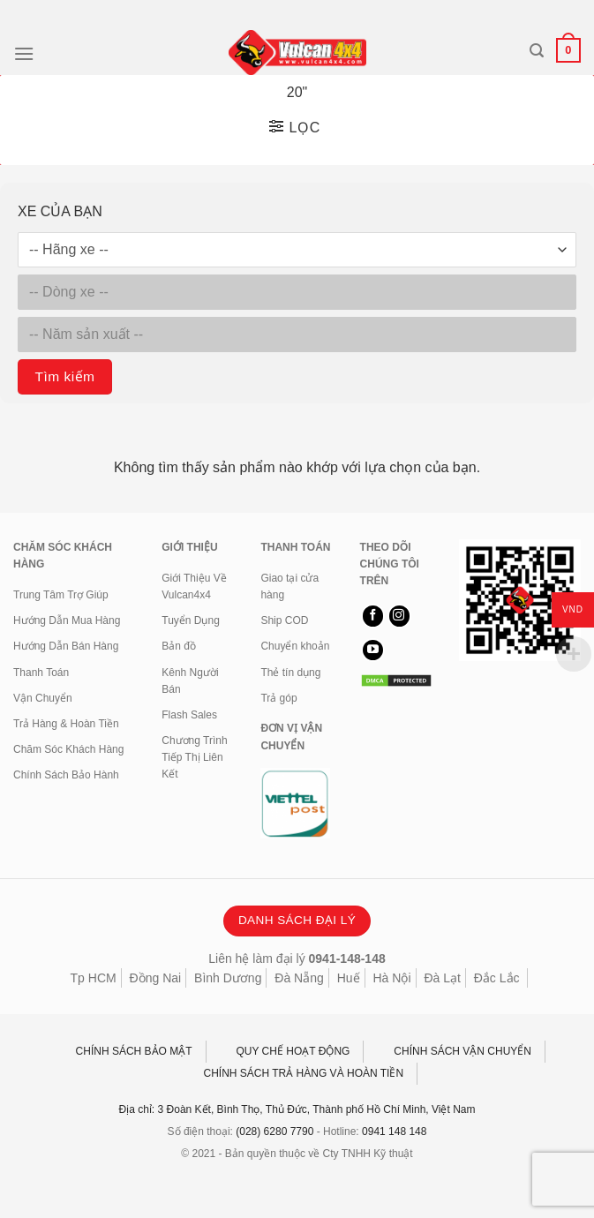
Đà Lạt (442, 978)
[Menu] (23, 53)
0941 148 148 (394, 1131)
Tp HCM (94, 978)
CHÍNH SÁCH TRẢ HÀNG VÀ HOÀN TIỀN (304, 1073)
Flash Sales (189, 715)
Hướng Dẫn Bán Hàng (65, 646)
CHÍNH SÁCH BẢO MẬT (134, 1051)
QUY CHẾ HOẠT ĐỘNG (293, 1051)
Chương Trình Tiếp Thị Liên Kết (194, 757)
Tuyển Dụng (191, 620)
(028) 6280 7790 (274, 1131)
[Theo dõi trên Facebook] (373, 616)
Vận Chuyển (42, 698)
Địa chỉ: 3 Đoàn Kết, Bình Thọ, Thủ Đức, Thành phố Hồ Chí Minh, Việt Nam (297, 1109)
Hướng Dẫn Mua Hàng (66, 620)
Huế (348, 978)
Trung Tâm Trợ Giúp (61, 595)
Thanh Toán (41, 672)
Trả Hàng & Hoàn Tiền (66, 724)
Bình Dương (227, 978)
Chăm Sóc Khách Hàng (68, 749)
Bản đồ (179, 646)
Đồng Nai (156, 978)
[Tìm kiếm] (537, 51)
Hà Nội (391, 978)
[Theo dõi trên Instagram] (399, 616)
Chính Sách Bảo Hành (66, 775)
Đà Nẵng (298, 978)
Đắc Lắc (497, 978)
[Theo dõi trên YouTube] (373, 650)
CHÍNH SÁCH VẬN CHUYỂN (462, 1051)
